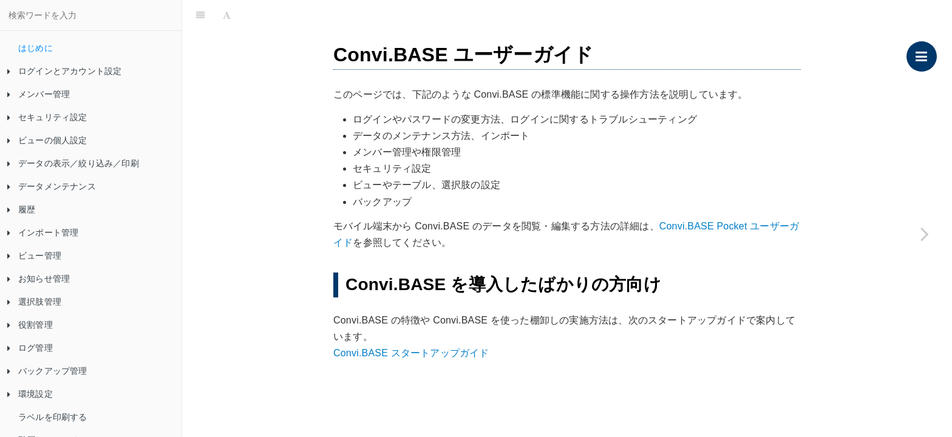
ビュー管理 (34, 255)
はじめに (35, 48)
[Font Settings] (227, 15)
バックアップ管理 (47, 371)
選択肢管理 (34, 302)
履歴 (21, 209)
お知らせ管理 (38, 278)
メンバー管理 (38, 94)
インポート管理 (42, 232)
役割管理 (30, 325)
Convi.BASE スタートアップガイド (411, 353)
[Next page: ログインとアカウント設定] (924, 233)
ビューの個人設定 (47, 140)
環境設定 (30, 394)
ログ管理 (30, 348)
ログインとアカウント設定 (64, 71)
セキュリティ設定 (47, 117)
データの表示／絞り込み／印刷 (73, 163)
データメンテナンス (51, 186)
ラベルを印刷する (52, 417)
